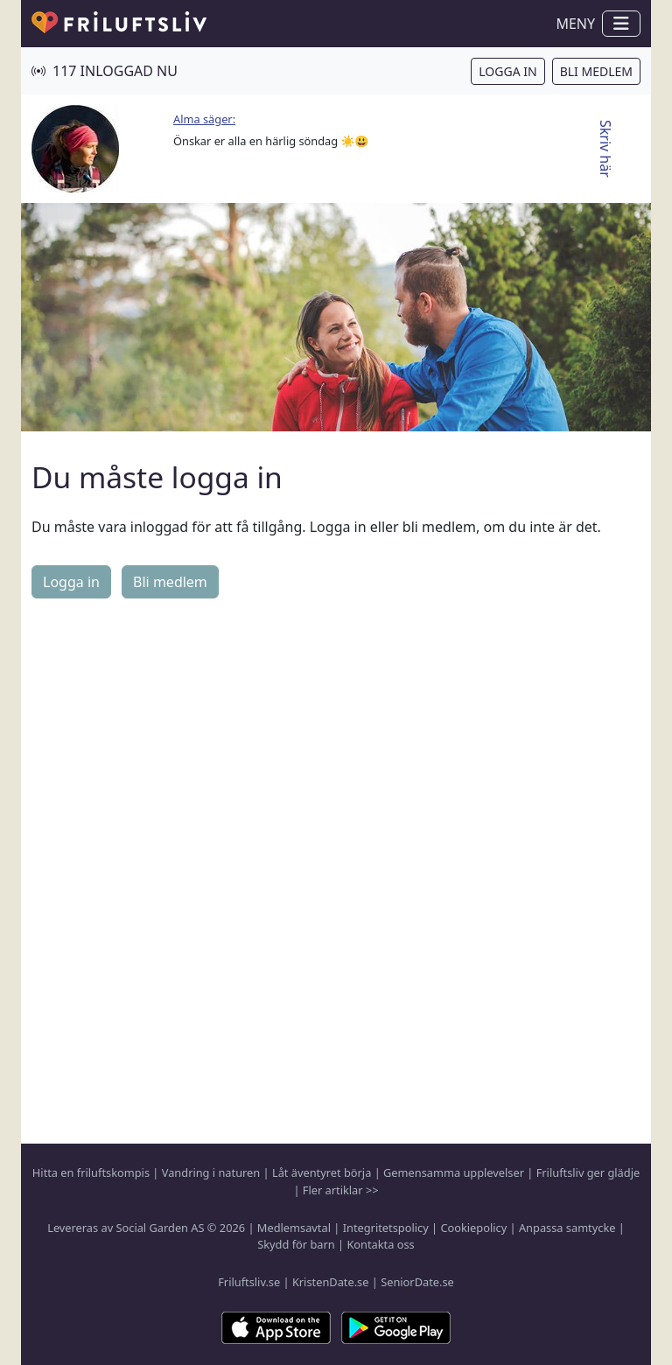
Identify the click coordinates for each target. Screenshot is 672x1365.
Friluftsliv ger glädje (588, 1172)
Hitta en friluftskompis (91, 1172)
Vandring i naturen (211, 1172)
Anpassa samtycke (567, 1228)
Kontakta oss (380, 1244)
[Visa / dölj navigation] (621, 23)
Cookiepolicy (473, 1228)
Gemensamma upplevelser (453, 1172)
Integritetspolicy (386, 1228)
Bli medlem (596, 71)
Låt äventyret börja (321, 1172)
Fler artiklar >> (341, 1190)
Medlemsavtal (294, 1228)
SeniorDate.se (417, 1282)
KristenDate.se (330, 1282)
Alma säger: (204, 119)
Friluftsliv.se (249, 1282)
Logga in (507, 71)
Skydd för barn (295, 1244)
